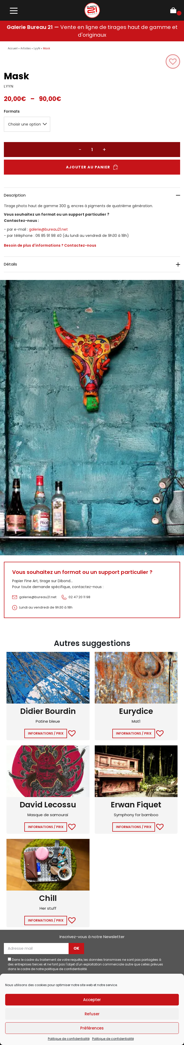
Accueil (13, 48)
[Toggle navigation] (13, 10)
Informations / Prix (45, 733)
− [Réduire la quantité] (79, 149)
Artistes (25, 48)
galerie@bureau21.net (48, 229)
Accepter (92, 999)
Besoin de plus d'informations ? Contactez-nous (50, 245)
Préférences (92, 1028)
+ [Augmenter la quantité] (104, 149)
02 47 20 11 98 (79, 597)
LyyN (37, 48)
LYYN (8, 86)
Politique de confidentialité (69, 1038)
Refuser (92, 1014)
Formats (12, 111)
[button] (173, 61)
